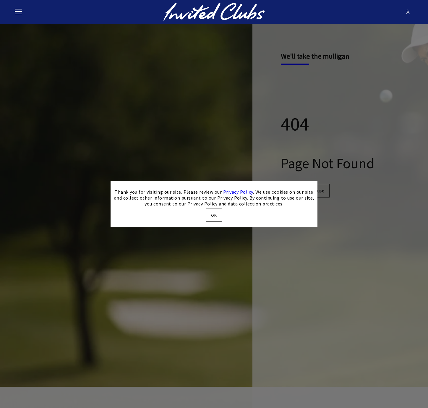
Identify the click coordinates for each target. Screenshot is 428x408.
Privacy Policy (238, 192)
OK (214, 215)
